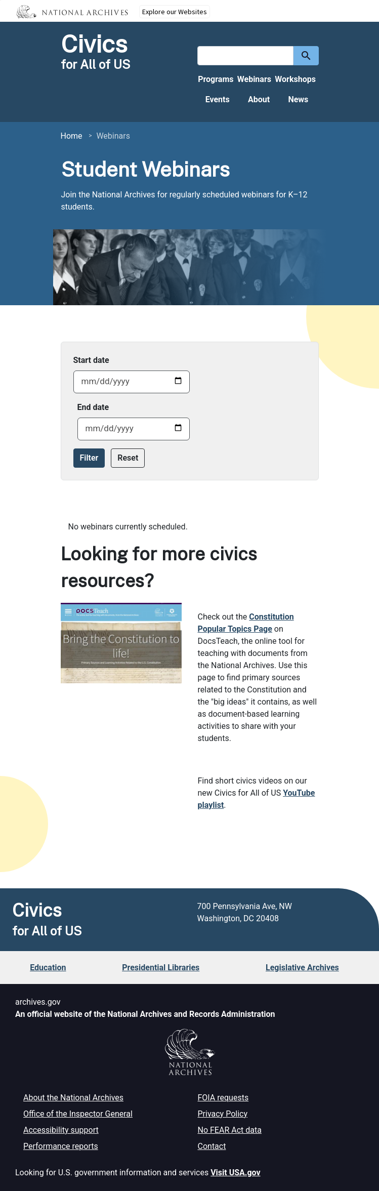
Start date (91, 360)
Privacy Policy (223, 1114)
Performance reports (60, 1146)
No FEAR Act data (230, 1130)
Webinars (254, 79)
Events (217, 99)
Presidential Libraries (160, 967)
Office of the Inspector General (78, 1114)
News (298, 99)
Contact (212, 1146)
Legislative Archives (302, 967)
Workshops (295, 79)
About (259, 99)
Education (48, 967)
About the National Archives (73, 1097)
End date (93, 407)
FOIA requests (223, 1097)
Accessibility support (61, 1130)
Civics (94, 43)
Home (71, 136)
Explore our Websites (174, 11)
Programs (215, 79)
